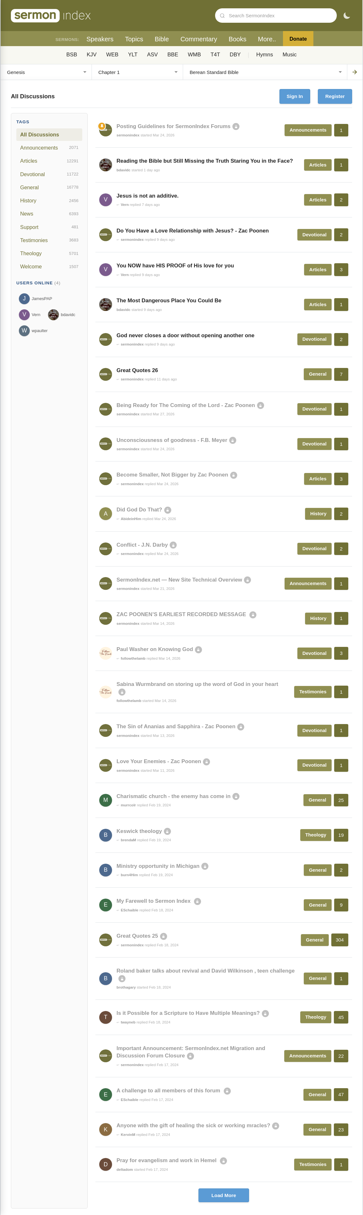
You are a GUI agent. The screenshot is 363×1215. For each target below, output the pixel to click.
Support (49, 227)
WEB (112, 55)
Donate (298, 39)
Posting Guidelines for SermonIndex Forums (173, 126)
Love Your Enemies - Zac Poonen (159, 761)
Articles (49, 161)
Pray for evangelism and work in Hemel (167, 1160)
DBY (235, 55)
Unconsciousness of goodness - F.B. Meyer (172, 440)
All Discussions (39, 134)
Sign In (295, 96)
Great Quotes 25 (137, 936)
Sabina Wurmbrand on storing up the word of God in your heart (197, 684)
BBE (172, 55)
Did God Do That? (139, 510)
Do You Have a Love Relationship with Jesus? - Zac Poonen (193, 231)
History (49, 201)
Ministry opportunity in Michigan (158, 866)
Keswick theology (139, 831)
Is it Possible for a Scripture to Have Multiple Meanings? (188, 1013)
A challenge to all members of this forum (169, 1091)
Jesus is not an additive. (148, 196)
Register (335, 96)
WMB (194, 55)
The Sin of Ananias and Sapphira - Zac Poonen (176, 726)
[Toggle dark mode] (346, 15)
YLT (133, 55)
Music (290, 55)
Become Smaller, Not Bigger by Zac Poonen (172, 475)
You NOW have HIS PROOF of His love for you (175, 266)
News (49, 214)
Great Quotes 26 (137, 370)
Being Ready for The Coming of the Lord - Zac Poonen (186, 405)
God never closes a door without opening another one (185, 335)
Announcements (49, 147)
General (49, 187)
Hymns (264, 55)
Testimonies (49, 240)
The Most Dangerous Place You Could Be (169, 301)
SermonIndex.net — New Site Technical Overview (179, 580)
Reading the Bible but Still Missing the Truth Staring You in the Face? (205, 161)
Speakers (100, 39)
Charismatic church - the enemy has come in (173, 796)
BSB (71, 55)
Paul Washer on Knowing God (155, 649)
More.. (267, 39)
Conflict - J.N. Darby (142, 545)
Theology (49, 253)
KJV (92, 55)
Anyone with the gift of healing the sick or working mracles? (193, 1125)
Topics (134, 39)
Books (237, 39)
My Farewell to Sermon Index (154, 901)
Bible (162, 39)
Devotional (49, 174)
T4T (215, 55)
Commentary (199, 39)
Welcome (49, 267)
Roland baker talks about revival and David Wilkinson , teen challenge (206, 971)
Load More (224, 1195)
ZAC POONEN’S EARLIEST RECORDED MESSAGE (182, 614)
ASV (152, 55)
